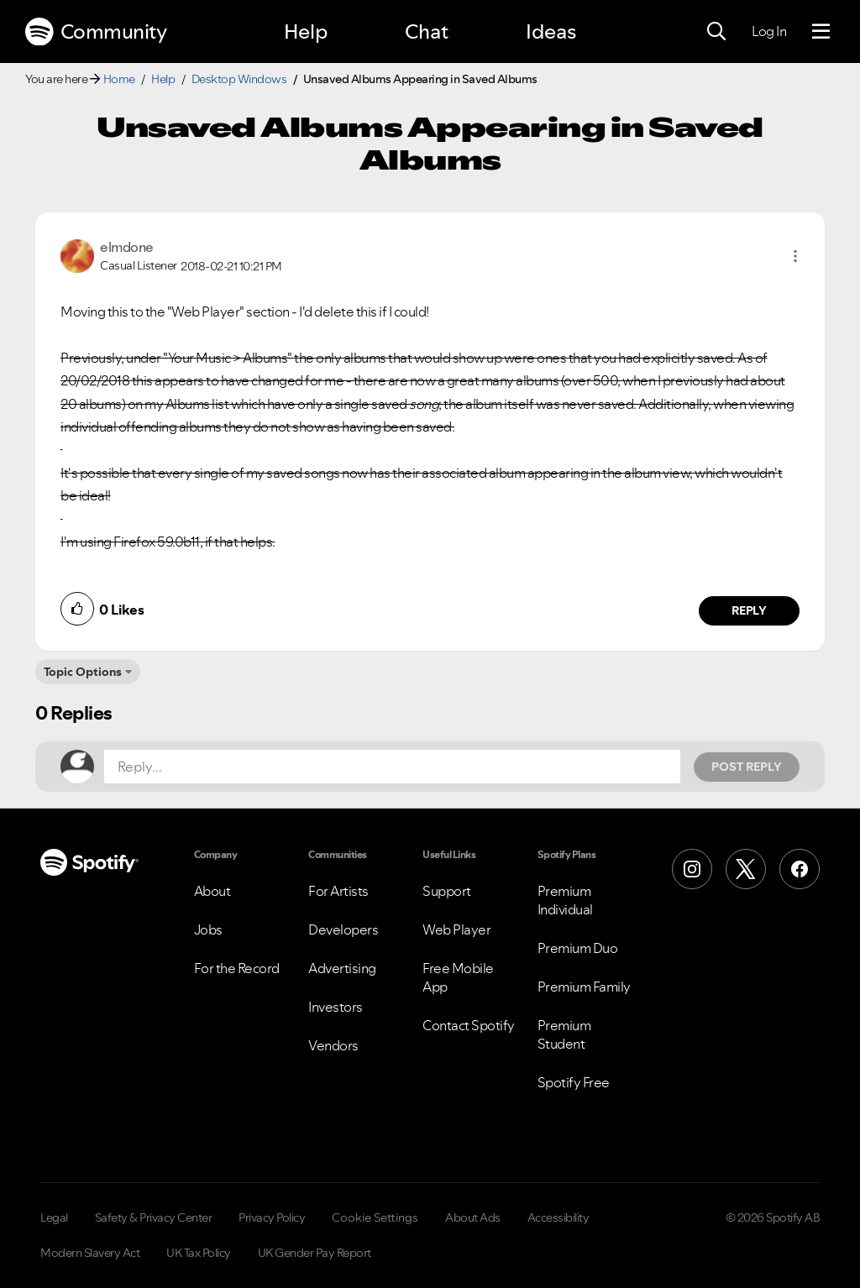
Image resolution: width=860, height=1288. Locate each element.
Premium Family (584, 986)
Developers (343, 929)
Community (95, 32)
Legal (54, 1217)
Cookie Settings (375, 1217)
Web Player (456, 929)
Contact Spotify (468, 1025)
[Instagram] (692, 869)
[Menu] (821, 32)
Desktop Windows (239, 79)
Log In (769, 31)
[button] (795, 256)
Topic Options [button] (83, 671)
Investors (335, 1006)
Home (119, 79)
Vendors (333, 1045)
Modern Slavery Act (89, 1252)
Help (306, 31)
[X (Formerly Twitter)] (746, 869)
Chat (426, 31)
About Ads (473, 1217)
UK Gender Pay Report (314, 1252)
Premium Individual (565, 900)
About (212, 891)
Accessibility (558, 1217)
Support (446, 891)
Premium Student (564, 1034)
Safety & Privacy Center (153, 1217)
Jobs (208, 929)
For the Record (237, 968)
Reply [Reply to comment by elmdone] (750, 610)
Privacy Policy (272, 1217)
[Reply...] (392, 766)
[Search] (716, 32)
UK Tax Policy (198, 1252)
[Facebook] (799, 869)
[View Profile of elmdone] (127, 247)
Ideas (551, 31)
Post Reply (746, 766)
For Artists (338, 891)
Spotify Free (574, 1082)
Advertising (342, 968)
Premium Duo (578, 948)
